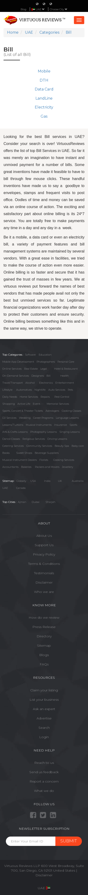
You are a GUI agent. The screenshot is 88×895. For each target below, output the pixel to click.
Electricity (44, 107)
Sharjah (50, 502)
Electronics (46, 382)
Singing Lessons (69, 431)
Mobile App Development (18, 361)
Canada (21, 488)
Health (64, 375)
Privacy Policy (44, 554)
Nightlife (40, 389)
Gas (44, 116)
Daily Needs (9, 396)
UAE (5, 488)
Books (6, 453)
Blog (23, 9)
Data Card (44, 89)
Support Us (44, 545)
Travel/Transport (12, 382)
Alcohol (30, 382)
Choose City (58, 9)
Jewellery (67, 467)
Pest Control (61, 396)
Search (44, 727)
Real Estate (31, 368)
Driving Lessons (57, 438)
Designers (37, 375)
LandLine (44, 98)
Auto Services (56, 389)
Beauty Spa (62, 446)
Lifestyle (7, 389)
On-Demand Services (15, 375)
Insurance (60, 424)
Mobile (44, 71)
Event (36, 403)
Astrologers (52, 410)
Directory (44, 636)
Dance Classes (11, 438)
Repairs (45, 396)
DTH (44, 80)
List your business (44, 699)
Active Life (23, 403)
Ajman (22, 502)
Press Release (44, 627)
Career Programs (43, 417)
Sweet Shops (24, 453)
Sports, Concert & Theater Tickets (22, 410)
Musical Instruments (39, 424)
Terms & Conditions (44, 564)
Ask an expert (44, 709)
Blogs (44, 655)
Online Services (12, 368)
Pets (70, 389)
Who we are (44, 592)
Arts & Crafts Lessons (15, 431)
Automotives (24, 389)
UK (60, 481)
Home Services (29, 396)
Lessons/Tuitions (12, 424)
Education (45, 354)
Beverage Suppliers (47, 453)
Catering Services (13, 446)
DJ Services (9, 417)
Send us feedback (44, 772)
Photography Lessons (43, 431)
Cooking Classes (71, 410)
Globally (21, 481)
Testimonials (44, 573)
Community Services (39, 446)
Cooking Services (63, 460)
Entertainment (64, 382)
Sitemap (44, 645)
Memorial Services (58, 403)
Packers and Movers (47, 467)
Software (30, 354)
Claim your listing (44, 690)
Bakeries (26, 467)
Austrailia (78, 481)
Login (44, 737)
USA (33, 481)
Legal (43, 368)
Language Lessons (67, 417)
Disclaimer (44, 582)
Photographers (46, 361)
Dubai (35, 502)
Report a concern (44, 781)
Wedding (25, 417)
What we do (44, 791)
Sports (73, 424)
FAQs (44, 664)
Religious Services (34, 438)
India (47, 481)
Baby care (78, 446)
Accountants (10, 467)
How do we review (44, 617)
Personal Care (65, 361)
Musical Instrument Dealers (19, 460)
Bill (48, 375)
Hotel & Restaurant (66, 368)
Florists (43, 460)
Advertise (44, 718)
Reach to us (44, 763)
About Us (44, 536)
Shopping (8, 403)
